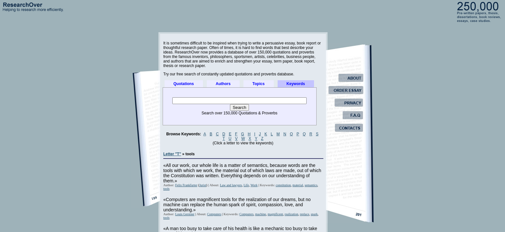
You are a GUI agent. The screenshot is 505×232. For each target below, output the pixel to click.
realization (291, 214)
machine (260, 214)
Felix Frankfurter (186, 185)
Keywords (296, 84)
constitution (283, 185)
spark (314, 214)
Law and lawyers (231, 185)
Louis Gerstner (185, 214)
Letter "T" (172, 154)
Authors (223, 84)
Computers (214, 214)
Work (254, 185)
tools (166, 188)
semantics (311, 185)
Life (246, 185)
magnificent (275, 214)
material (297, 185)
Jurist (202, 185)
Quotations (184, 84)
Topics (258, 84)
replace (304, 214)
